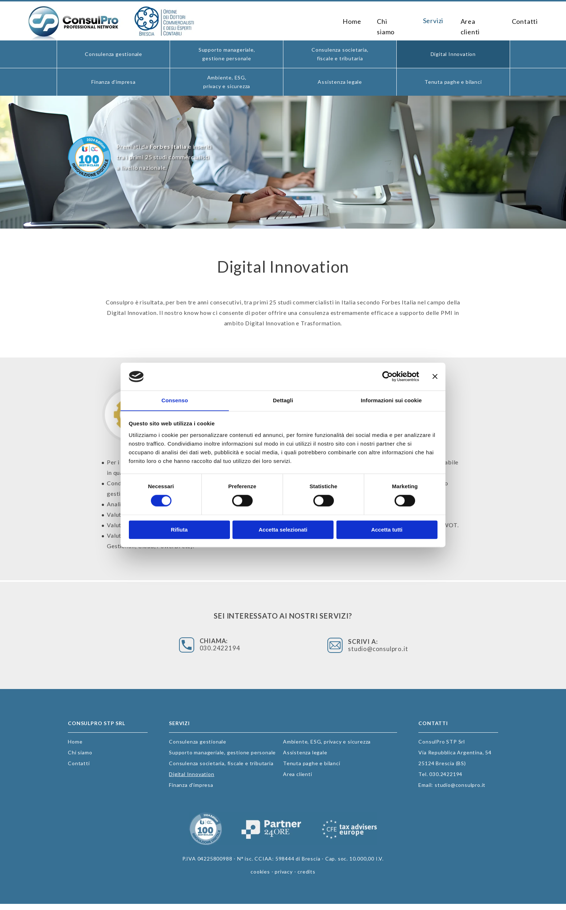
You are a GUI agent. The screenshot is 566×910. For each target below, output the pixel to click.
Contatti (524, 21)
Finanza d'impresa (113, 82)
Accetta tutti (386, 530)
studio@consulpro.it (344, 650)
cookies (260, 878)
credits (306, 878)
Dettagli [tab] (283, 400)
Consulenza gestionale (113, 54)
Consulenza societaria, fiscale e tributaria (340, 54)
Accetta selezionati (282, 530)
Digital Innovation (453, 54)
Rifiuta (179, 530)
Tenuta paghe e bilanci (453, 82)
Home (345, 21)
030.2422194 (252, 650)
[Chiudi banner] (434, 376)
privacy (284, 878)
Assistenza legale (340, 82)
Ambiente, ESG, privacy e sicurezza (226, 81)
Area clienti (476, 21)
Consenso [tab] (174, 400)
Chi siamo (386, 21)
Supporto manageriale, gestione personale (227, 54)
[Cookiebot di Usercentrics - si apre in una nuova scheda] (387, 376)
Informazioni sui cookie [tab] (391, 400)
